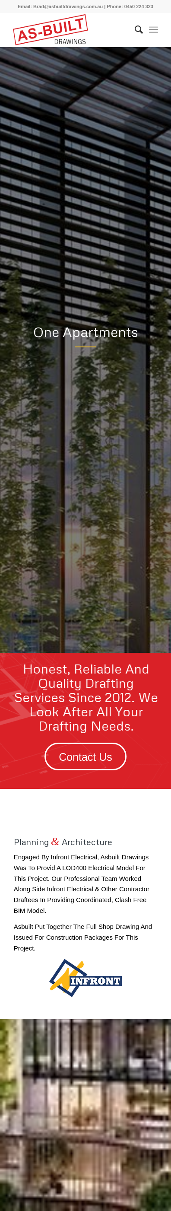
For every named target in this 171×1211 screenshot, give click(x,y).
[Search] (134, 30)
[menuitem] (134, 30)
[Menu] (153, 29)
